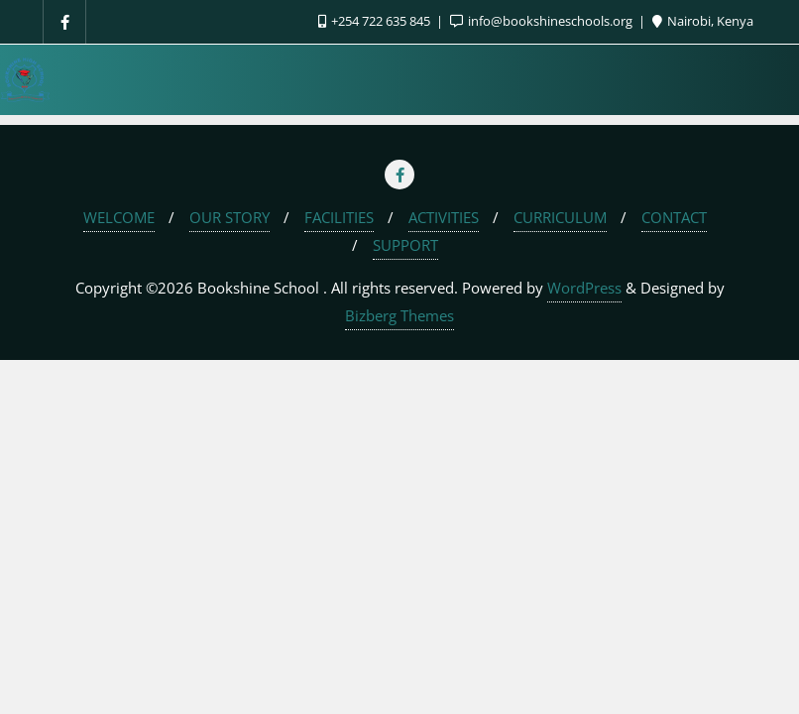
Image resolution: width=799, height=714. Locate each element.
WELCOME (119, 217)
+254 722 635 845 (375, 21)
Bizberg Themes (399, 315)
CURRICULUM (560, 217)
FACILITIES (339, 217)
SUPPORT (405, 245)
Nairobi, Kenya (702, 21)
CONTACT (674, 217)
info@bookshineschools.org (542, 21)
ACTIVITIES (443, 217)
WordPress (584, 288)
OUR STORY (229, 217)
